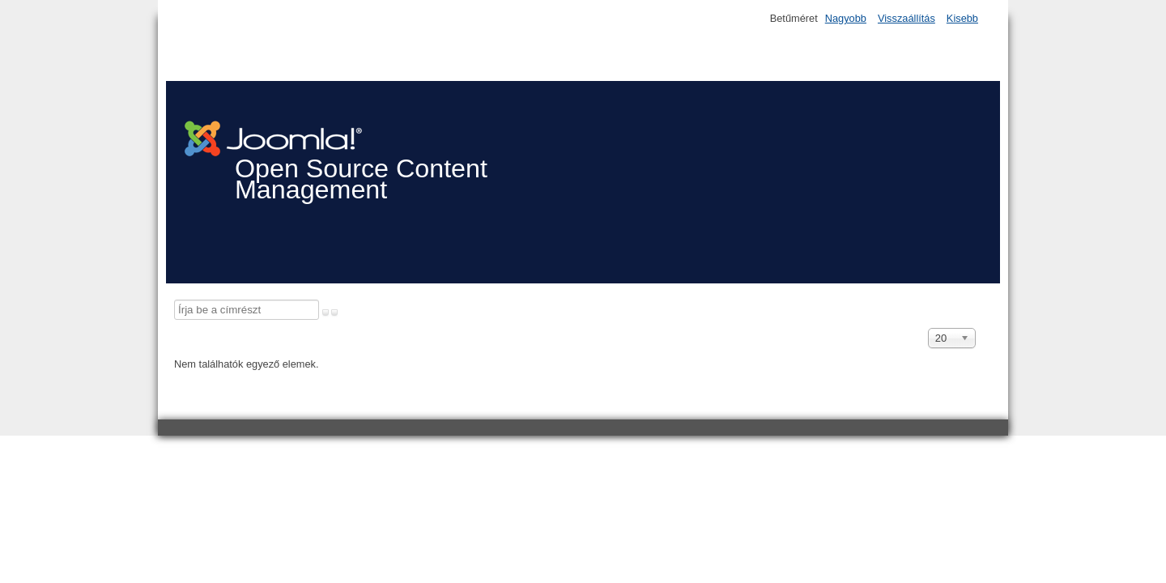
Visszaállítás (906, 18)
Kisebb (962, 18)
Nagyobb (845, 18)
